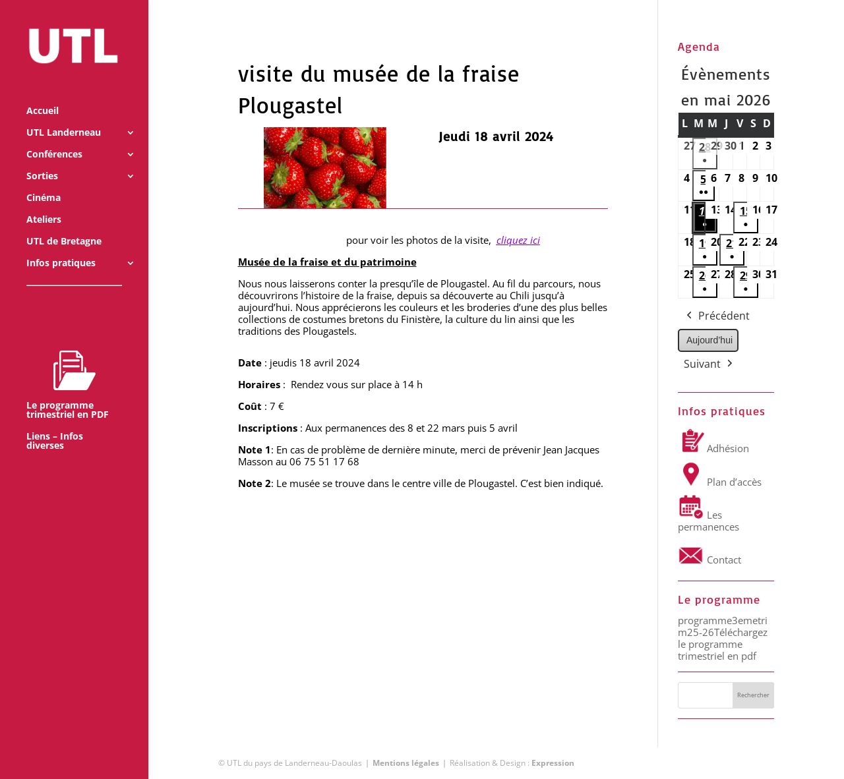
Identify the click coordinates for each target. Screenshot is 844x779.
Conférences (54, 137)
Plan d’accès (720, 481)
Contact (709, 559)
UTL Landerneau (63, 115)
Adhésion (713, 448)
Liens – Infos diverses (54, 424)
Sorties (42, 159)
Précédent (717, 316)
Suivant (709, 364)
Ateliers (43, 202)
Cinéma (43, 180)
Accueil (42, 93)
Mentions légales (406, 762)
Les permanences (708, 520)
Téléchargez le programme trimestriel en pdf (723, 643)
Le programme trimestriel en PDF (67, 367)
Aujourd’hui (709, 340)
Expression (552, 762)
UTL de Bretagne (64, 224)
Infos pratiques (61, 246)
